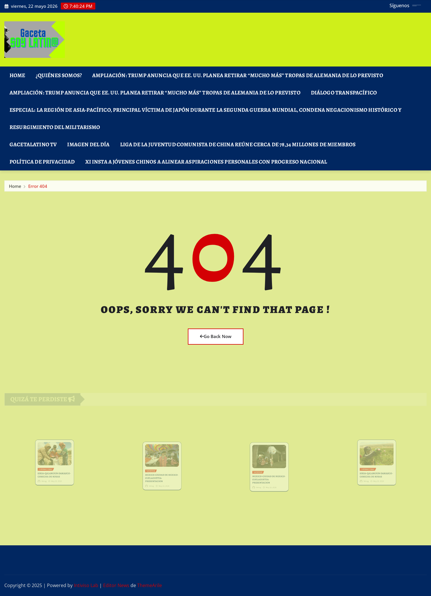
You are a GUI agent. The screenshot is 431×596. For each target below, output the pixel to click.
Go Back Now (215, 336)
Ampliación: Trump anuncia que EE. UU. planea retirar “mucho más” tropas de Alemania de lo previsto (237, 75)
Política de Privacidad (42, 162)
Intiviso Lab (86, 585)
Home (17, 75)
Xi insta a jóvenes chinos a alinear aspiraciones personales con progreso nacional (206, 162)
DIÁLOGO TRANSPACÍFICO (344, 92)
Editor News (116, 585)
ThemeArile (149, 585)
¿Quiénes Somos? (59, 75)
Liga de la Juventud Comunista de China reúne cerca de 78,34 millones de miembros (238, 144)
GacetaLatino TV (33, 144)
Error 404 (37, 187)
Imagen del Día (88, 144)
